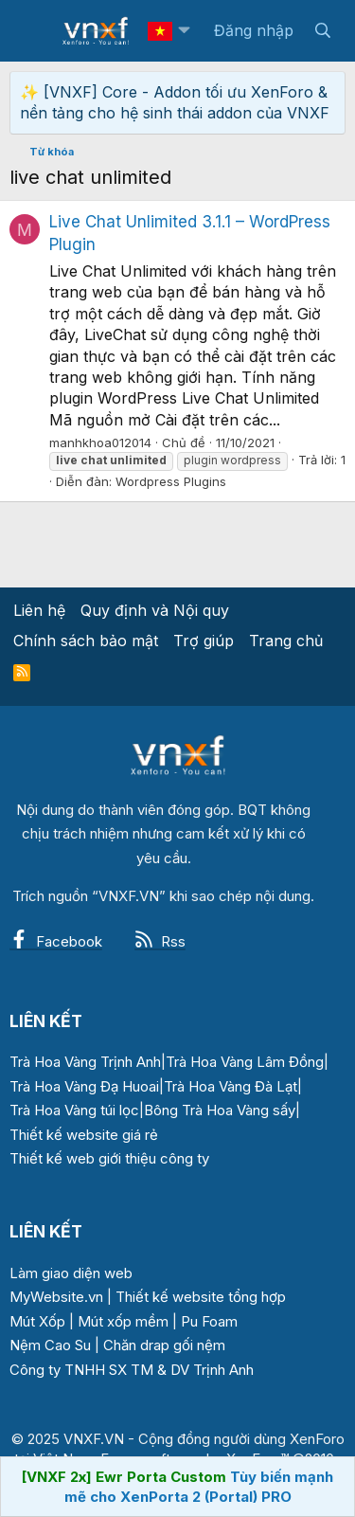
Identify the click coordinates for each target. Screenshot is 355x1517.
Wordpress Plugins (170, 481)
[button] (183, 31)
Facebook (55, 941)
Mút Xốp (37, 1321)
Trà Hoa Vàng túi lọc (74, 1110)
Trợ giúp (203, 640)
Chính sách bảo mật (85, 640)
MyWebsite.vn (56, 1297)
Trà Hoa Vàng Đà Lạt (230, 1086)
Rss (160, 941)
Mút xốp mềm (123, 1321)
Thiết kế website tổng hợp (200, 1297)
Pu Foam (209, 1321)
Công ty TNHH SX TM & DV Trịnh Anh (131, 1370)
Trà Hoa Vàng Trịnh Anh (85, 1062)
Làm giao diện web (71, 1273)
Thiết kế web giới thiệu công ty (109, 1158)
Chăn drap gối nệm (164, 1345)
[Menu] (35, 31)
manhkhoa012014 (100, 442)
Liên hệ (39, 610)
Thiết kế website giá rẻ (83, 1135)
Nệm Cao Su (50, 1345)
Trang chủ (286, 640)
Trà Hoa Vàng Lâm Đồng (245, 1062)
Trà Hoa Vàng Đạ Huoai (84, 1086)
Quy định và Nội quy (154, 610)
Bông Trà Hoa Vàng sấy (219, 1110)
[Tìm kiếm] (322, 30)
